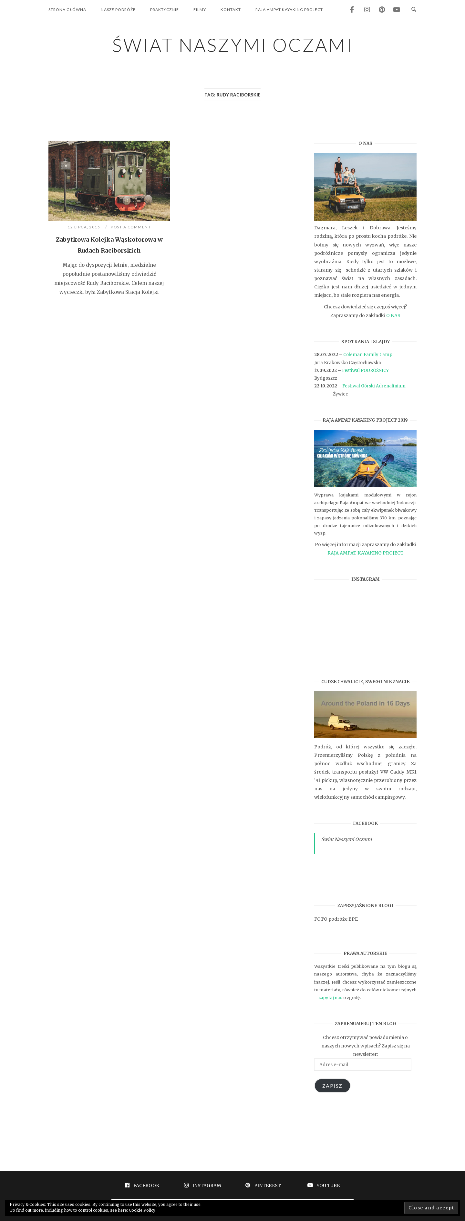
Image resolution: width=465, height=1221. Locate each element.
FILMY (199, 9)
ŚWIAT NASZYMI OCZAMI (233, 44)
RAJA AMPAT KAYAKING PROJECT (289, 9)
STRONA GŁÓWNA (67, 9)
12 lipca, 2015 (84, 227)
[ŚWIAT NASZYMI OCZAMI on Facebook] (352, 9)
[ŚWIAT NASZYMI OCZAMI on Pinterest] (381, 9)
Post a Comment (131, 227)
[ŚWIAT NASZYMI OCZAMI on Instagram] (366, 9)
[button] (109, 181)
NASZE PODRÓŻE (118, 9)
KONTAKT (231, 9)
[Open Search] (414, 10)
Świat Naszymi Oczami (346, 839)
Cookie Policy (142, 1210)
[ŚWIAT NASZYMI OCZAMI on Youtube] (396, 9)
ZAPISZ (332, 1086)
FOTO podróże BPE (336, 919)
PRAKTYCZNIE (164, 9)
